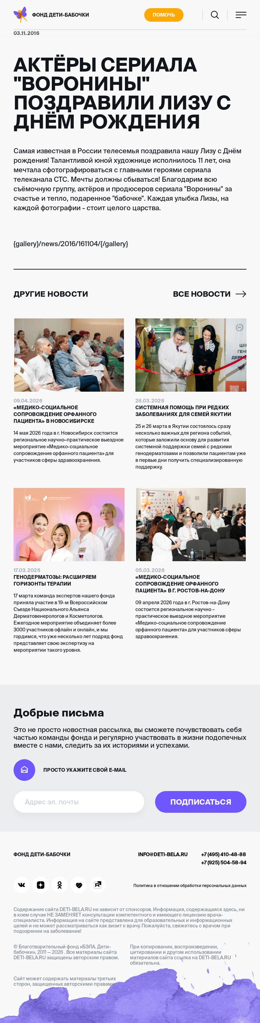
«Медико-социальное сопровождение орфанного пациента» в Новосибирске (55, 414)
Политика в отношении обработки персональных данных (189, 885)
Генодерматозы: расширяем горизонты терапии (55, 580)
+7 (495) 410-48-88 (223, 854)
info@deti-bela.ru (163, 854)
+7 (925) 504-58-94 (223, 862)
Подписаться (200, 802)
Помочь (164, 15)
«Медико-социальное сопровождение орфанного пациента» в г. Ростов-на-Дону (180, 583)
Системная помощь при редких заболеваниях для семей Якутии (183, 411)
